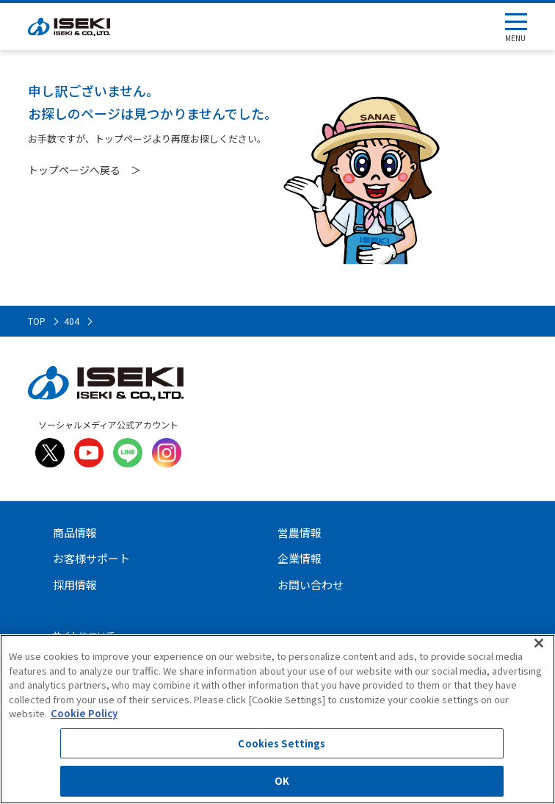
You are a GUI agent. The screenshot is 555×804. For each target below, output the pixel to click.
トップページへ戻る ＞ (84, 169)
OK (282, 781)
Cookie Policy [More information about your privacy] (84, 713)
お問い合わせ (311, 584)
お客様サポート (91, 558)
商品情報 (75, 532)
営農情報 (300, 532)
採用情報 (75, 584)
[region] (277, 719)
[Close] (539, 643)
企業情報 (300, 558)
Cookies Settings (281, 743)
